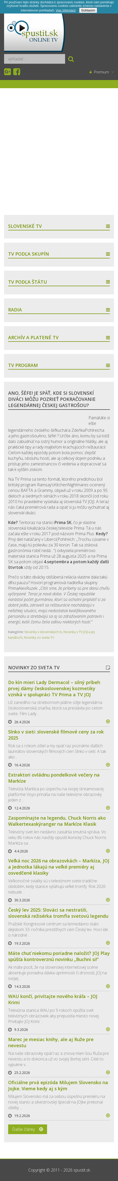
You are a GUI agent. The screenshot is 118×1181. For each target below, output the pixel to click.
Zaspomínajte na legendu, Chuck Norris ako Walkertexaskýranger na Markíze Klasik (57, 821)
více (106, 721)
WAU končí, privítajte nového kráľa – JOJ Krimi (52, 999)
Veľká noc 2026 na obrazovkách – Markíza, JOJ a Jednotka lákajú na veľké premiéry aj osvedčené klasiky (58, 867)
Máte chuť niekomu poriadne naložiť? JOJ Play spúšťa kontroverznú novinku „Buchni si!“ (59, 956)
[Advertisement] (59, 151)
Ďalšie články (23, 1129)
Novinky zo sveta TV (39, 637)
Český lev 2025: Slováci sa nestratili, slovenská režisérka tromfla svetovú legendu (58, 913)
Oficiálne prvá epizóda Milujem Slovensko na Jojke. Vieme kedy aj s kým (58, 1085)
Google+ (8, 72)
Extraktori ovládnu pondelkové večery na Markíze (54, 778)
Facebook (17, 72)
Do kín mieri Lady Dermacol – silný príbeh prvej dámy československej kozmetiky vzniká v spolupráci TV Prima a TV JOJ (54, 688)
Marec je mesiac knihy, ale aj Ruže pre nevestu (51, 1042)
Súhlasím (88, 10)
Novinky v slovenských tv (43, 631)
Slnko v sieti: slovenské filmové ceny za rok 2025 (56, 735)
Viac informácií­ (66, 10)
